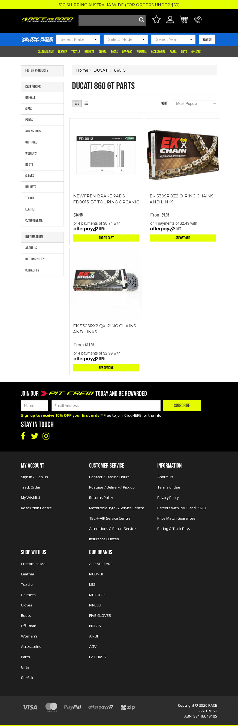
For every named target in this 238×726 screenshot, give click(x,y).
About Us (31, 248)
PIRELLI (95, 605)
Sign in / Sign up (34, 477)
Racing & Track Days (173, 528)
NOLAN (95, 626)
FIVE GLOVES (100, 615)
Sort (164, 103)
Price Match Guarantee (176, 518)
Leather (62, 52)
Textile (75, 52)
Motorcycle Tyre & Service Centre (116, 508)
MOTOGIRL (98, 595)
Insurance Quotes (104, 539)
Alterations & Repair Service (112, 528)
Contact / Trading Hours (109, 477)
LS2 (92, 584)
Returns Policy (35, 259)
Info (102, 229)
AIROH (94, 636)
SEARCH (207, 39)
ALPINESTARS (101, 564)
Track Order (30, 487)
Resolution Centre (36, 508)
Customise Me (46, 52)
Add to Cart (106, 238)
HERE (136, 415)
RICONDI (96, 574)
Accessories (158, 52)
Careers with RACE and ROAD (181, 508)
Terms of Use (168, 487)
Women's (142, 52)
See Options (183, 238)
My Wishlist (30, 497)
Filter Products (36, 70)
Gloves (103, 52)
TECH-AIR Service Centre (110, 518)
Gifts (184, 52)
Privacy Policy (168, 497)
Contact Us (32, 270)
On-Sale (196, 52)
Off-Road (127, 52)
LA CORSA (97, 657)
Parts (173, 52)
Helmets (89, 52)
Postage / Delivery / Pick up (112, 487)
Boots (114, 52)
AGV (93, 646)
